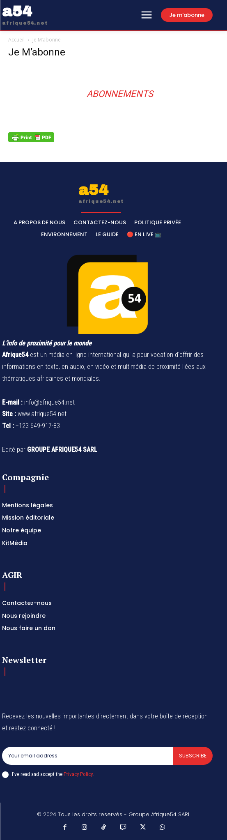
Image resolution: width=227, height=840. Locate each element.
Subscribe (192, 755)
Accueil (16, 39)
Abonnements (120, 94)
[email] (87, 756)
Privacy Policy (78, 774)
